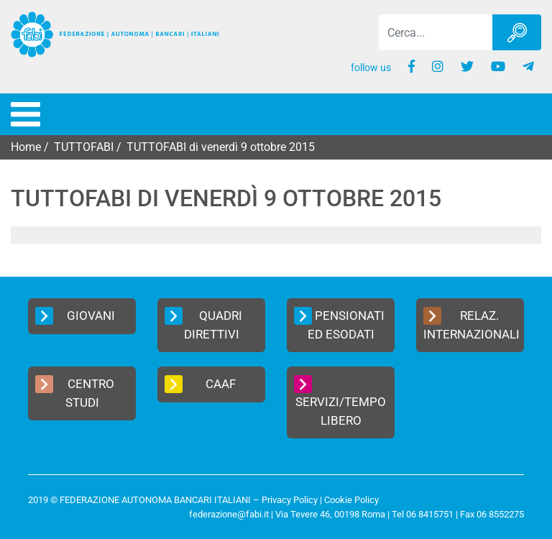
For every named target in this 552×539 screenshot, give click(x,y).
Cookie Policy (351, 499)
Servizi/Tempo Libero (340, 401)
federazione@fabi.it (229, 514)
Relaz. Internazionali (471, 324)
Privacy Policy (290, 499)
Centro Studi (74, 392)
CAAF (200, 384)
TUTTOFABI (84, 147)
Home (26, 147)
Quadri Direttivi (203, 324)
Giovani (75, 316)
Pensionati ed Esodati (339, 324)
